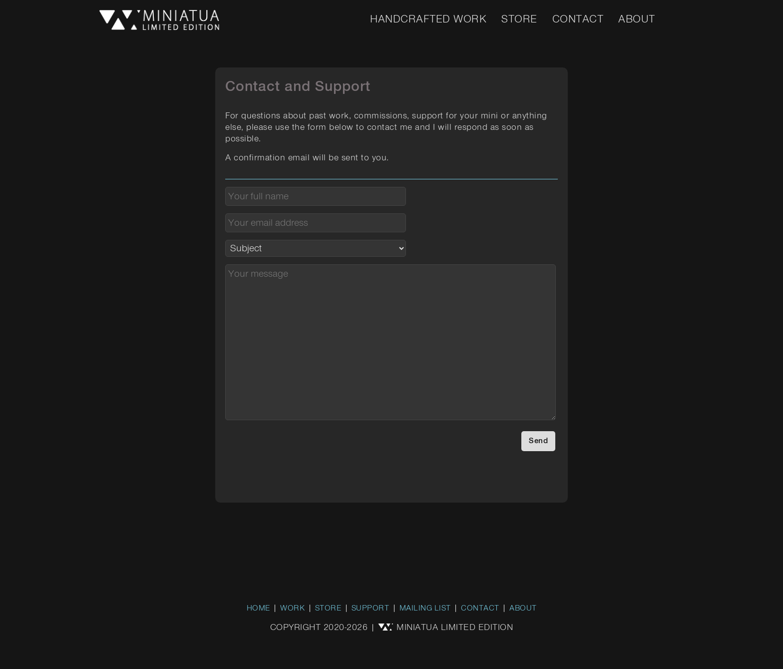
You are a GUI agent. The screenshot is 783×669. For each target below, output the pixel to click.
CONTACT (480, 609)
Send (538, 441)
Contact (578, 19)
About (636, 19)
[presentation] (301, 450)
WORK (292, 609)
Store (519, 19)
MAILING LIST (425, 609)
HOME (258, 609)
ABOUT (523, 609)
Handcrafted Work (428, 19)
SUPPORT (371, 609)
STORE (328, 609)
